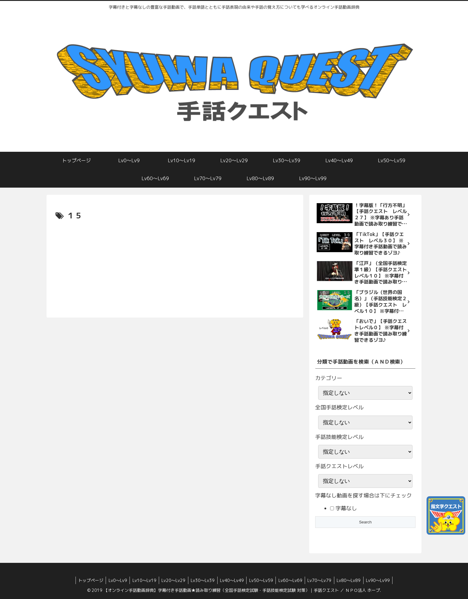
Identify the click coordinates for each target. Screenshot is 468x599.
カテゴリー (328, 378)
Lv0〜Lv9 (114, 580)
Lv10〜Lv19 (141, 580)
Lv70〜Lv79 (322, 580)
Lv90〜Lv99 (383, 580)
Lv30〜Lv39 (202, 580)
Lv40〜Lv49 (232, 580)
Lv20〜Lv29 (172, 580)
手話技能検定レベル (339, 437)
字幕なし (345, 508)
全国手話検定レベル (339, 407)
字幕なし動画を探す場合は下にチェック (363, 495)
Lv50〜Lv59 (262, 580)
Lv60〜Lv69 (292, 580)
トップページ (85, 580)
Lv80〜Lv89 (352, 580)
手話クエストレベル (339, 466)
